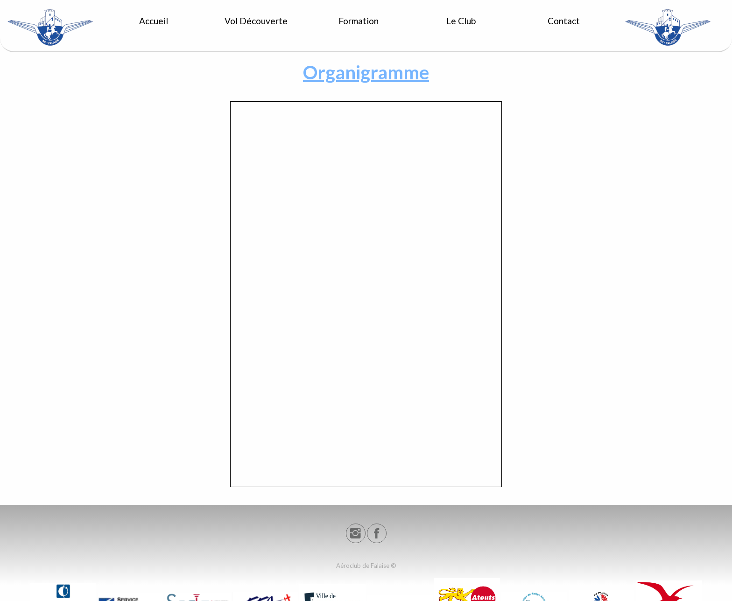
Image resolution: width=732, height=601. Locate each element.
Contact (564, 20)
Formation (358, 20)
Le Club (461, 20)
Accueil (153, 20)
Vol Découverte (256, 20)
